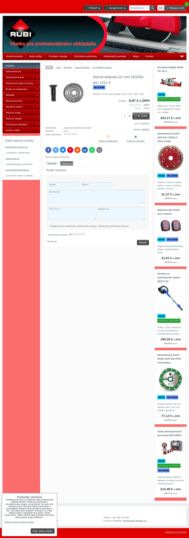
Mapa (136, 56)
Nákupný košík (177, 8)
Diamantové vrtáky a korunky (19, 83)
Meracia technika (14, 101)
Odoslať (143, 242)
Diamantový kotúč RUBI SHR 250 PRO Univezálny (169, 358)
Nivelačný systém (14, 106)
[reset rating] (70, 234)
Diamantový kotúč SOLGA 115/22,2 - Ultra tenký (168, 137)
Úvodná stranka (14, 56)
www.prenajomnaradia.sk (17, 170)
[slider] (70, 134)
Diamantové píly (13, 71)
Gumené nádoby (14, 118)
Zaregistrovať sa (117, 8)
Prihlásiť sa (94, 8)
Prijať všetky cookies (43, 531)
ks (127, 116)
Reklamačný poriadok (115, 56)
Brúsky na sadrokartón (16, 89)
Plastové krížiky (13, 113)
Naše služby (35, 56)
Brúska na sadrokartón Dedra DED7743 (168, 277)
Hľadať (153, 8)
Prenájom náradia (58, 56)
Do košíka (143, 116)
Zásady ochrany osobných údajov (19, 522)
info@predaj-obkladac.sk (135, 520)
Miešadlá (10, 95)
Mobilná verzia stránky (175, 532)
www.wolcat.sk (12, 158)
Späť (49, 67)
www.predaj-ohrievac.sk (16, 147)
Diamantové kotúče (15, 77)
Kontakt (150, 56)
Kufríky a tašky (13, 130)
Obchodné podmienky (85, 56)
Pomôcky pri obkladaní (16, 124)
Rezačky (10, 65)
